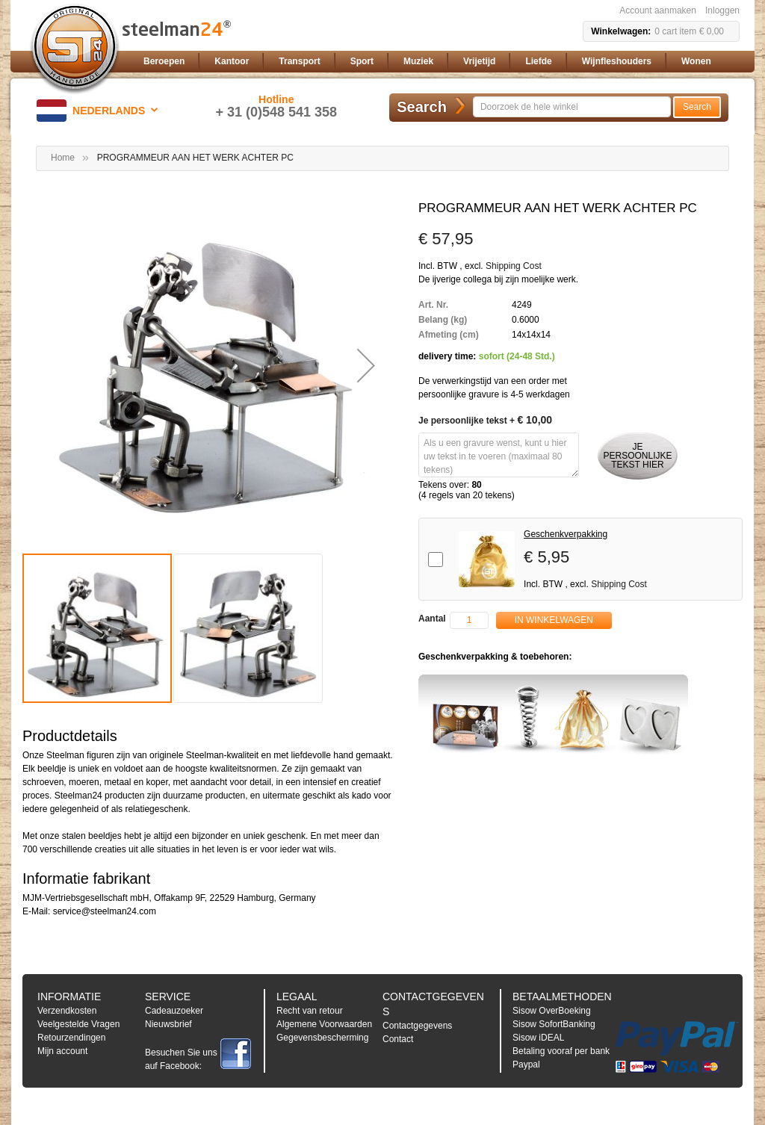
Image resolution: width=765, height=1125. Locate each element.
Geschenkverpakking (565, 534)
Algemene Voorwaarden (324, 1024)
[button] (100, 110)
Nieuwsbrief (168, 1024)
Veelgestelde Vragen (78, 1024)
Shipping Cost (514, 266)
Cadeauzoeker (174, 1010)
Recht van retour (309, 1010)
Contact (397, 1039)
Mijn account (62, 1051)
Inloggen (722, 10)
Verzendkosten (66, 1010)
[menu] (439, 61)
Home (63, 157)
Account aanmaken (657, 10)
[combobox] (572, 106)
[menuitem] (163, 61)
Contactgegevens (417, 1025)
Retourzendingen (71, 1037)
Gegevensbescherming (322, 1037)
